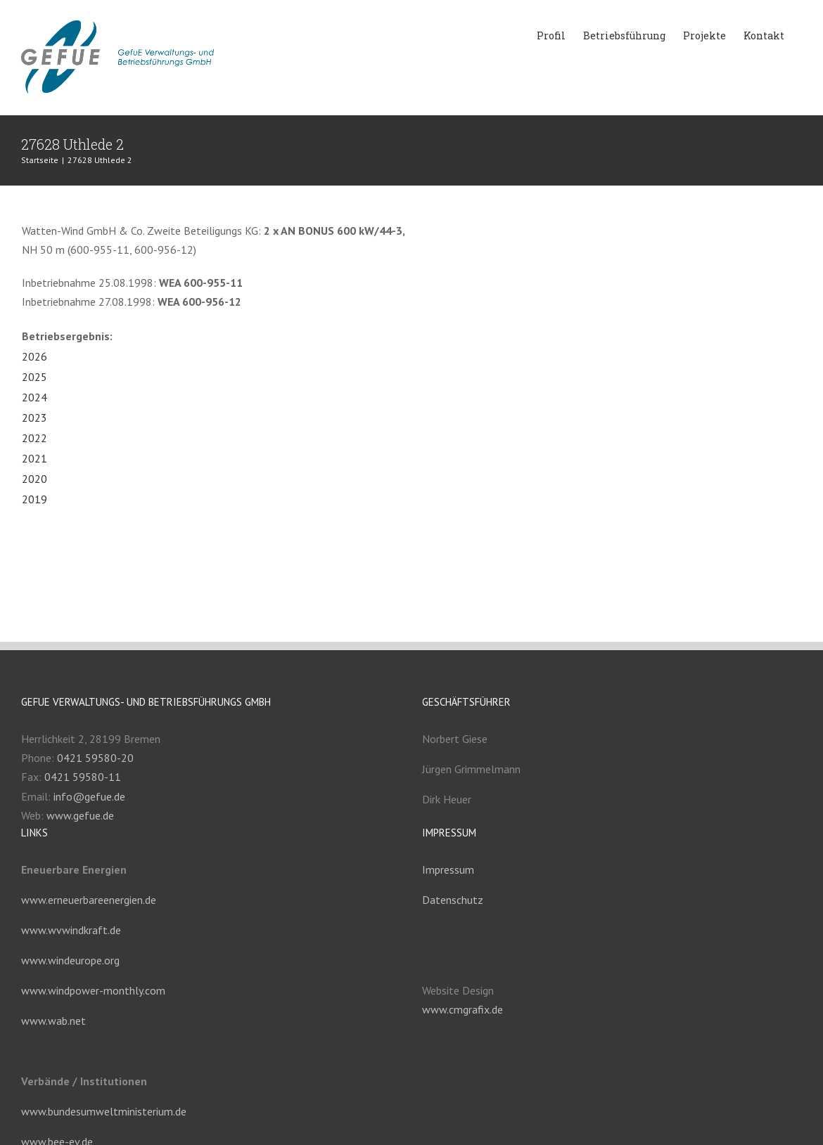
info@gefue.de (89, 796)
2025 (34, 377)
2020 (34, 479)
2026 (34, 356)
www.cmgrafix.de (462, 1009)
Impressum (448, 869)
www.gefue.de (80, 815)
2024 (34, 397)
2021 (34, 458)
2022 (34, 438)
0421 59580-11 (82, 777)
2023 (34, 417)
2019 (34, 499)
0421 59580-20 (95, 758)
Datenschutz (452, 900)
